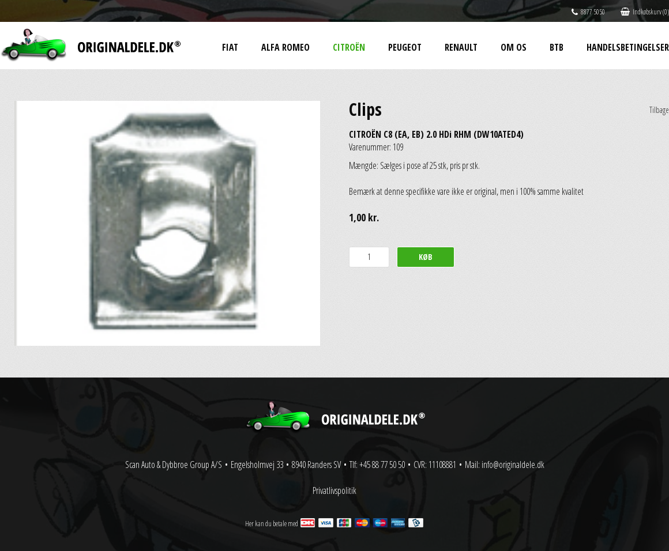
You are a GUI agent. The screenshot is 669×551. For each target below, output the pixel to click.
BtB (556, 47)
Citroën (349, 47)
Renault (461, 47)
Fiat (230, 47)
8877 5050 (588, 12)
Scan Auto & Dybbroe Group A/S (173, 464)
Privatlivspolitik (334, 490)
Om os (514, 47)
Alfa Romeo (285, 47)
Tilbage (659, 109)
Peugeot (405, 47)
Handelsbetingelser (628, 47)
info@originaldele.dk (513, 464)
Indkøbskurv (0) (645, 12)
